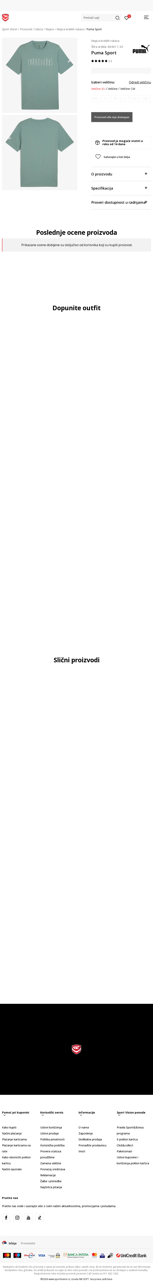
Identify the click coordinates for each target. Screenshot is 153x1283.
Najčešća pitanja (51, 1187)
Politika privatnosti (52, 1139)
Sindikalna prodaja (90, 1139)
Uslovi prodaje (49, 1133)
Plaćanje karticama (14, 1139)
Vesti (81, 1151)
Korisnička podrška (52, 1145)
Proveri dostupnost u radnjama (119, 202)
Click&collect (125, 1145)
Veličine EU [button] (98, 88)
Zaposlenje (85, 1133)
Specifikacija (119, 188)
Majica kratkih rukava (70, 29)
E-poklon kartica (127, 1139)
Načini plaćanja (12, 1133)
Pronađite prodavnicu (92, 1145)
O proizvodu (119, 173)
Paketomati (124, 1151)
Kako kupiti (9, 1127)
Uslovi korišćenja (51, 1127)
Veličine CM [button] (127, 88)
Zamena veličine (50, 1163)
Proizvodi (26, 29)
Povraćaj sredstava (52, 1169)
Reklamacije (48, 1175)
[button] (101, 17)
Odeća (38, 29)
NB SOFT (84, 1279)
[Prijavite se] (126, 18)
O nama (83, 1127)
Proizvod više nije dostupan (111, 117)
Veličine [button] (113, 88)
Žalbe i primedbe (51, 1181)
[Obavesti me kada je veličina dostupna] (95, 98)
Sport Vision (9, 29)
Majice (49, 29)
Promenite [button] (28, 1243)
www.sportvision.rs (59, 1279)
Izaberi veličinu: (103, 82)
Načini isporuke (12, 1169)
